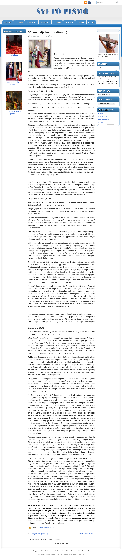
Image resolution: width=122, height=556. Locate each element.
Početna (7, 22)
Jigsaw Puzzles (73, 554)
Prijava (100, 113)
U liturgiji (69, 22)
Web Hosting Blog (62, 554)
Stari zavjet (32, 22)
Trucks (83, 554)
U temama (57, 22)
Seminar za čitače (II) (86, 534)
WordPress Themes (49, 554)
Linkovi (91, 22)
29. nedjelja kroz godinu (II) (38, 534)
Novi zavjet (44, 22)
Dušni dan (14, 55)
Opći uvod (19, 22)
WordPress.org (103, 123)
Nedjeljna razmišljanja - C (46, 527)
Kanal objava (102, 117)
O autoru (80, 22)
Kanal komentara (104, 120)
